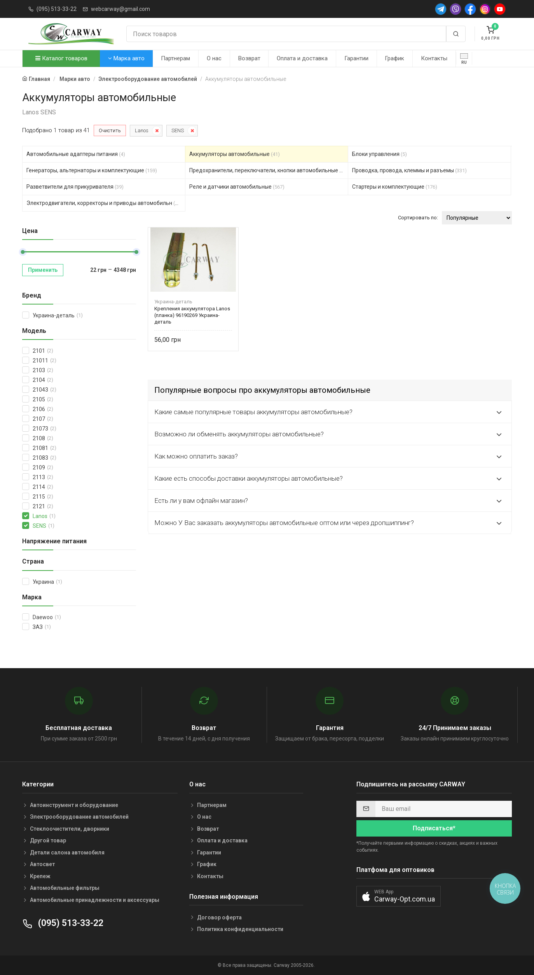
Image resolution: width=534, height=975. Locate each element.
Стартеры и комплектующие (394, 187)
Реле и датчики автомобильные (236, 187)
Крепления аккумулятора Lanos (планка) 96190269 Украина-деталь (192, 315)
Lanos (141, 130)
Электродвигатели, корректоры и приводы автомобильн (105, 203)
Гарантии (356, 58)
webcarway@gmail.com (120, 9)
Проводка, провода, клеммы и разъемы (409, 170)
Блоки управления (379, 154)
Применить (43, 270)
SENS (177, 130)
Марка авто (126, 58)
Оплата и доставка (302, 58)
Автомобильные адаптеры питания (75, 154)
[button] (398, 896)
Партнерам (175, 58)
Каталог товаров (61, 58)
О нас (214, 58)
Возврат (249, 58)
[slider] (22, 252)
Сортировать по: (418, 218)
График (394, 58)
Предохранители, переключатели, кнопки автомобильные (268, 170)
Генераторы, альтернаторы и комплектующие (91, 170)
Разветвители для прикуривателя (75, 187)
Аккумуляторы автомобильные (234, 154)
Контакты (434, 58)
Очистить (110, 130)
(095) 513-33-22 (57, 9)
